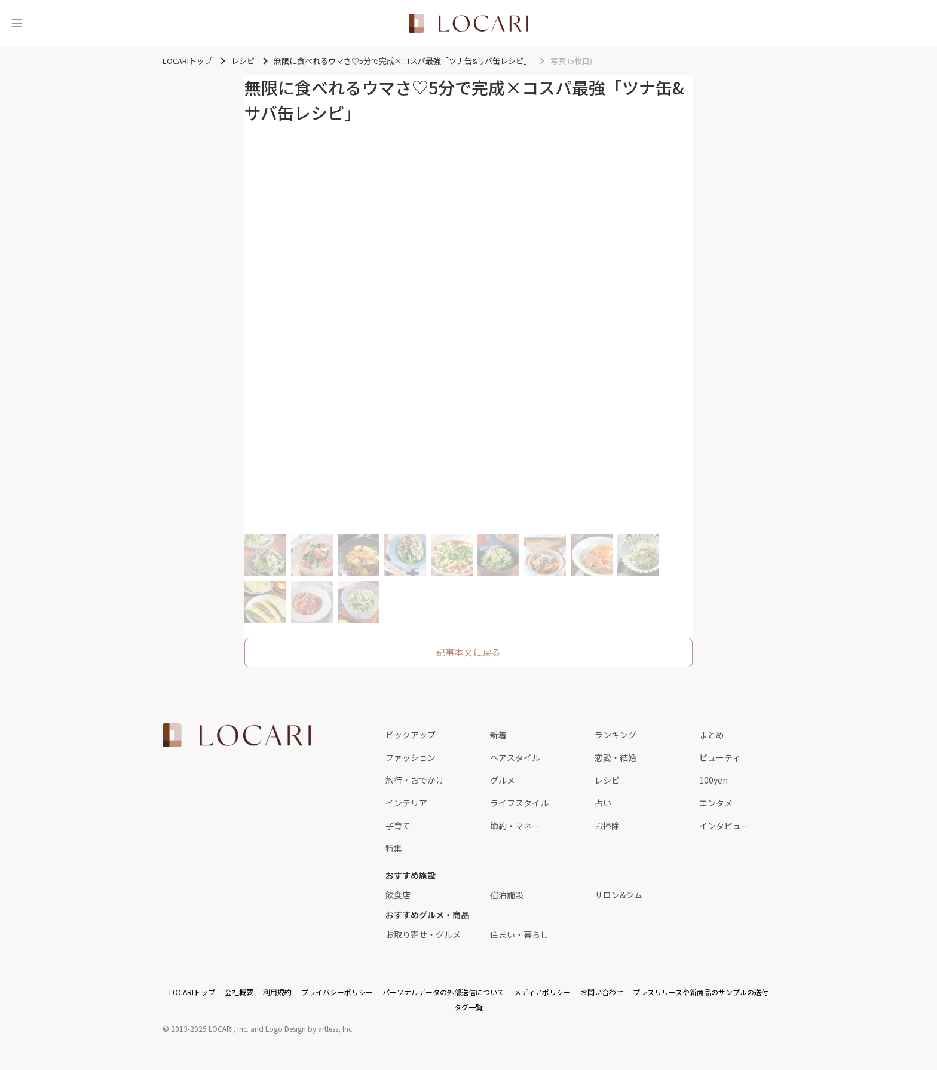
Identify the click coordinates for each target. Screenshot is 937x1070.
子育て (398, 825)
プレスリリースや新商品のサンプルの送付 (700, 992)
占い (603, 803)
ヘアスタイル (515, 757)
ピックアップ (410, 735)
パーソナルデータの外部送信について (443, 992)
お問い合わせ (601, 992)
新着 (498, 735)
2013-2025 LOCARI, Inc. (210, 1028)
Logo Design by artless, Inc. (309, 1028)
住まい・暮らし (519, 934)
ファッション (410, 757)
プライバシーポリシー (337, 992)
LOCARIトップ (192, 992)
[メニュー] (17, 23)
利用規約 (277, 992)
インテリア (406, 803)
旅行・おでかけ (414, 780)
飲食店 (398, 895)
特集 (393, 848)
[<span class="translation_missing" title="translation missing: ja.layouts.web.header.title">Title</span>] (468, 23)
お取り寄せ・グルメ (423, 934)
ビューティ (719, 757)
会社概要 (239, 992)
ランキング (615, 735)
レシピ (607, 780)
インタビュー (724, 825)
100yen (713, 780)
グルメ (502, 780)
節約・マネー (515, 825)
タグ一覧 (468, 1007)
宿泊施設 (506, 895)
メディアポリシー (542, 992)
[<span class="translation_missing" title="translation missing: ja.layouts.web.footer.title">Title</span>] (237, 735)
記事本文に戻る (468, 652)
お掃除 (607, 825)
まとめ (711, 735)
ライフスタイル (519, 803)
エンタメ (716, 803)
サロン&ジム (618, 895)
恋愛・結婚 (615, 757)
